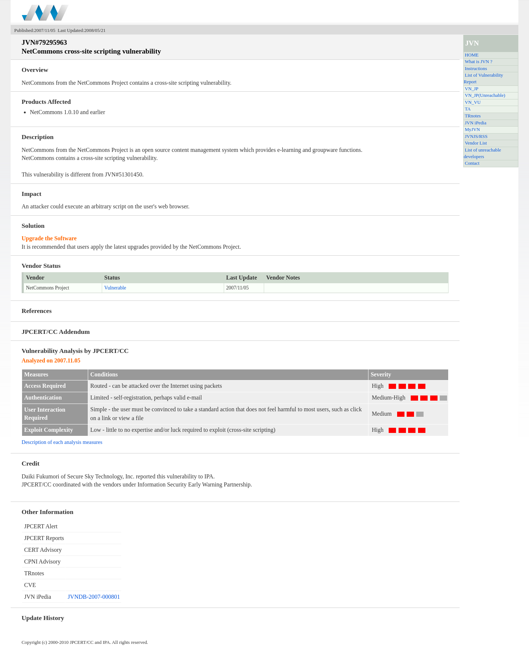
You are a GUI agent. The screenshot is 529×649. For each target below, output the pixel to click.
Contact (472, 163)
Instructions (476, 68)
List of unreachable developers (482, 153)
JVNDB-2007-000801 (94, 597)
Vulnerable (115, 288)
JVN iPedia (475, 122)
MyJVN (472, 129)
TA (468, 109)
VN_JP (471, 88)
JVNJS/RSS (476, 136)
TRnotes (473, 116)
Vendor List (476, 143)
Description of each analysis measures (62, 442)
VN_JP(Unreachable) (485, 95)
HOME (472, 55)
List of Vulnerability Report (483, 78)
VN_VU (473, 102)
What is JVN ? (478, 61)
